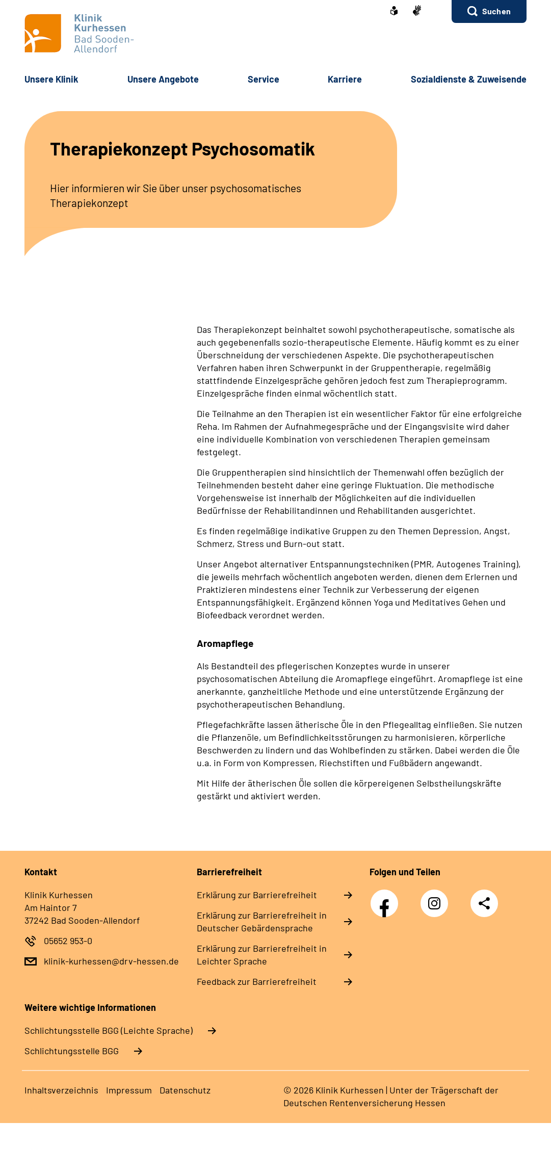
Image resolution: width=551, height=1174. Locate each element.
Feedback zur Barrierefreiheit (257, 981)
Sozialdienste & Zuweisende (469, 79)
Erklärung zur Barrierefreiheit (257, 894)
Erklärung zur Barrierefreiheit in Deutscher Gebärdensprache (262, 921)
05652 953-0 (68, 940)
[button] (489, 11)
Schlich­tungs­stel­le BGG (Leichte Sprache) (108, 1030)
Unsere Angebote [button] (163, 79)
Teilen (484, 903)
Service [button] (263, 79)
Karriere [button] (345, 79)
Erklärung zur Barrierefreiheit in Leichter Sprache (262, 955)
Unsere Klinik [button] (51, 79)
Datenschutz (185, 1089)
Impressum (129, 1089)
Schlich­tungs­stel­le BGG (71, 1050)
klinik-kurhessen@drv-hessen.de (111, 961)
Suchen (496, 11)
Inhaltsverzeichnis (61, 1089)
